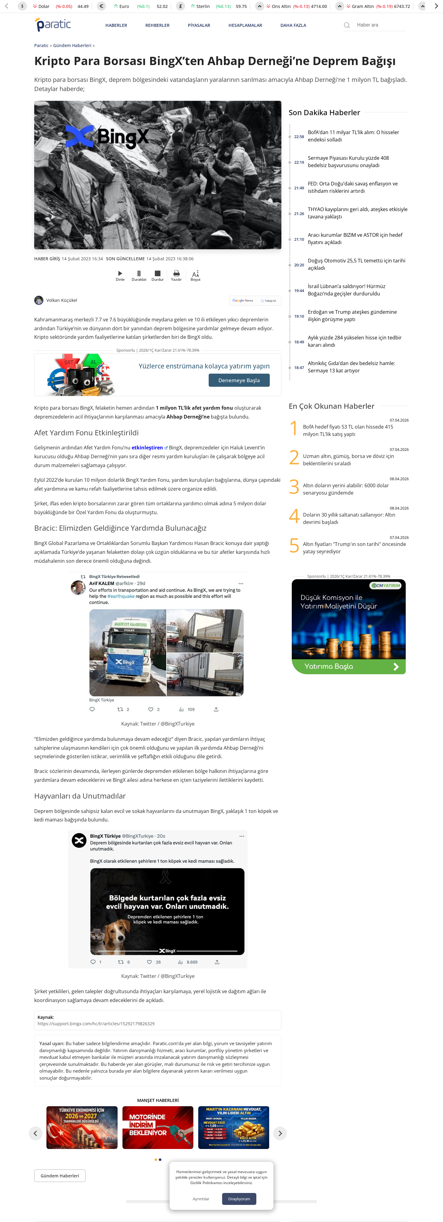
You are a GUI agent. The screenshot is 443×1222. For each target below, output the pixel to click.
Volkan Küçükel (61, 300)
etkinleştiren (150, 447)
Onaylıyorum (239, 1199)
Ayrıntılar (201, 1199)
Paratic (41, 45)
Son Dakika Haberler (324, 112)
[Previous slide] (7, 6)
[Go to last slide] (35, 1133)
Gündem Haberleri (72, 45)
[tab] (156, 1159)
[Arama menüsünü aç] (346, 25)
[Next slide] (436, 6)
